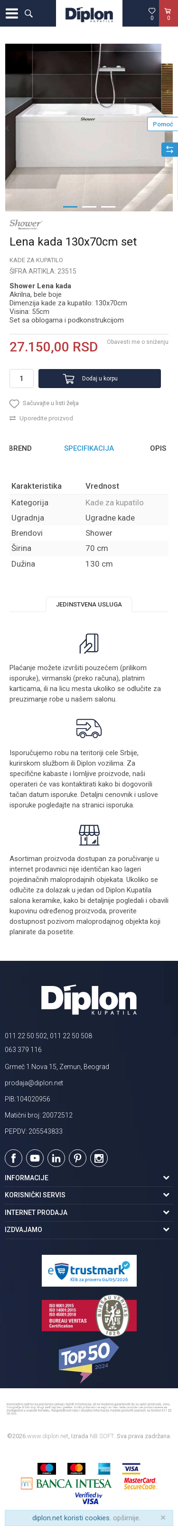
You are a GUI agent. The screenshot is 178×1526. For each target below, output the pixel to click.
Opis (158, 448)
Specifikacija (89, 448)
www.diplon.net (47, 1436)
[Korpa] (168, 23)
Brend (20, 448)
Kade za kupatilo (36, 260)
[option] (89, 127)
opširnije (126, 1518)
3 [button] (108, 206)
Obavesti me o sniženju (138, 342)
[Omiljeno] (152, 13)
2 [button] (89, 206)
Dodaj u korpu (100, 378)
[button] (28, 13)
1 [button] (70, 206)
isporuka (119, 805)
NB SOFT (102, 1436)
